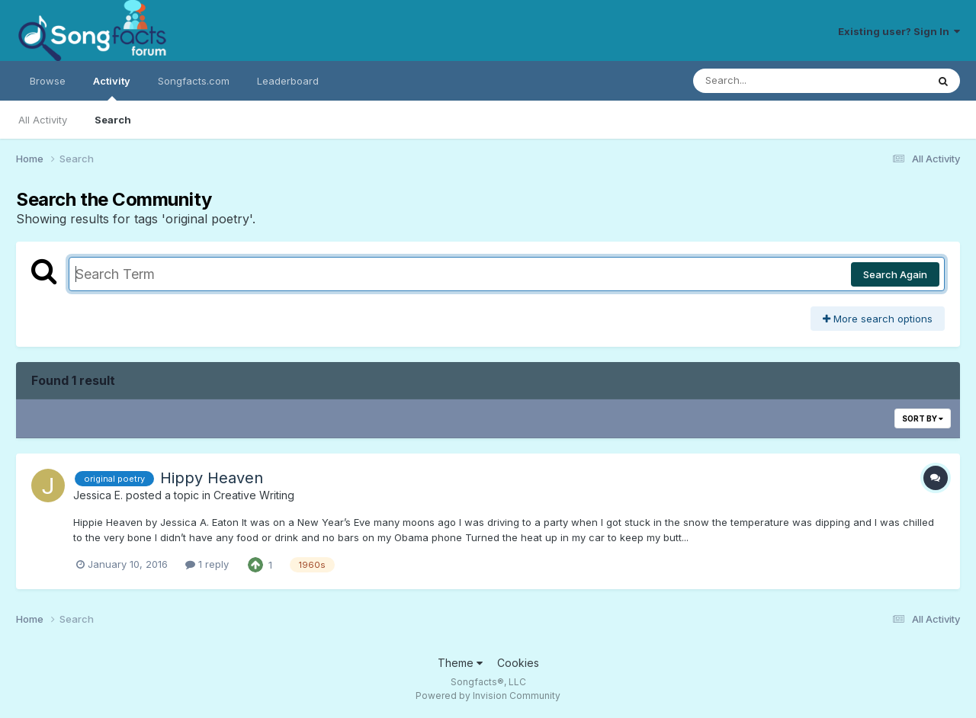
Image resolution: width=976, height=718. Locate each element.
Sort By (922, 418)
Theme (460, 662)
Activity (111, 88)
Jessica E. (98, 495)
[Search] (768, 81)
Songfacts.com (194, 81)
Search (113, 120)
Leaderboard (288, 81)
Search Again (895, 274)
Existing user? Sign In (899, 31)
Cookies (518, 662)
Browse (48, 81)
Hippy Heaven (211, 478)
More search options (878, 319)
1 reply (207, 564)
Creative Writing (254, 495)
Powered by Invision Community (488, 695)
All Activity (42, 120)
